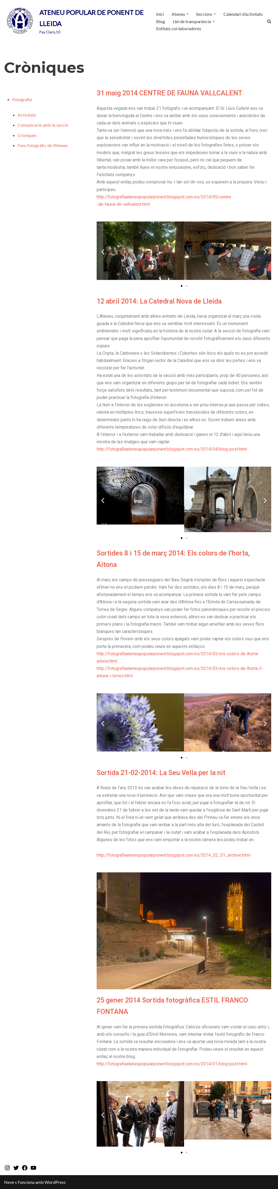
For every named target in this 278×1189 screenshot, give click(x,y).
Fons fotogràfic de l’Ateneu (43, 145)
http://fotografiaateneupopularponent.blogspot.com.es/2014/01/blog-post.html (172, 1063)
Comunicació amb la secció (43, 124)
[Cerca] (269, 21)
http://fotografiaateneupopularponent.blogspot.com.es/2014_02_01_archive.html (173, 855)
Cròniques (27, 135)
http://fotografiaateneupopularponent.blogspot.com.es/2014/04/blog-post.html (172, 449)
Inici (160, 14)
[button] (187, 14)
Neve (9, 1182)
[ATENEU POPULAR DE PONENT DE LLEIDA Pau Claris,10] (75, 21)
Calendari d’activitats (243, 14)
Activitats (27, 114)
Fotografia (22, 99)
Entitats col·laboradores (178, 28)
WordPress (55, 1182)
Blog (160, 21)
